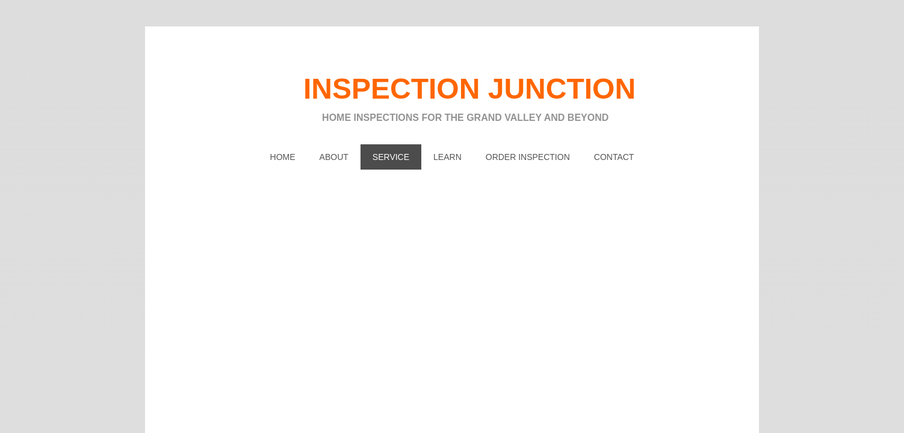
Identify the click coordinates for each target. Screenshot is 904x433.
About (334, 157)
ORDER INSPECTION (528, 157)
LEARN (447, 157)
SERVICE (391, 157)
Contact (614, 157)
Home (283, 157)
